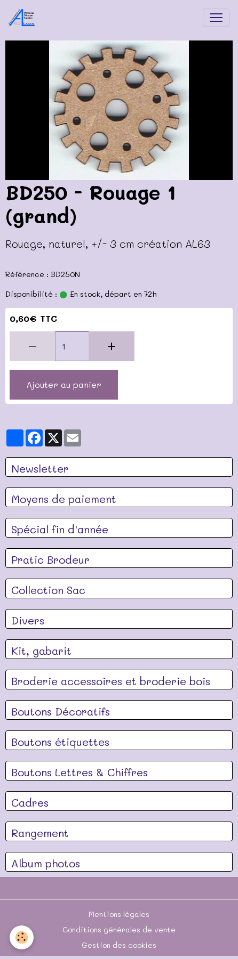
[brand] (24, 18)
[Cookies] (22, 937)
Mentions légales (119, 914)
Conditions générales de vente (119, 929)
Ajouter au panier (63, 384)
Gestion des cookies (119, 945)
